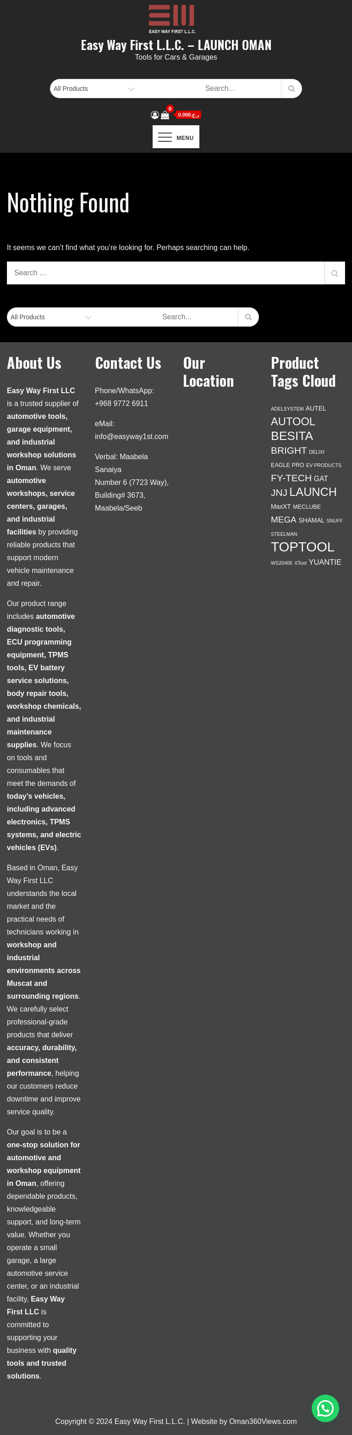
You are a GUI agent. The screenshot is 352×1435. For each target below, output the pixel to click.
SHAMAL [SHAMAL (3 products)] (311, 520)
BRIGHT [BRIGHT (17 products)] (289, 450)
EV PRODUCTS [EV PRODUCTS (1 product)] (323, 465)
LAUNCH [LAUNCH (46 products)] (313, 491)
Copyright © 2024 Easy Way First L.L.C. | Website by (142, 1421)
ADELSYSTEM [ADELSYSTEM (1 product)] (287, 409)
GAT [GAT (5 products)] (321, 479)
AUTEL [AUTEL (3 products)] (316, 408)
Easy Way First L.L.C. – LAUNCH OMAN (176, 44)
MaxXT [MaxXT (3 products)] (281, 506)
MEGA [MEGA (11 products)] (284, 519)
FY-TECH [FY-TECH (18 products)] (291, 478)
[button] (325, 1408)
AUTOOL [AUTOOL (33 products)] (293, 422)
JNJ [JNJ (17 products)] (279, 492)
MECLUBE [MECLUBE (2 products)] (307, 507)
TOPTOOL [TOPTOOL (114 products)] (303, 546)
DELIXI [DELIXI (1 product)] (316, 452)
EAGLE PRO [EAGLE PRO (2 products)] (287, 465)
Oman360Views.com (263, 1421)
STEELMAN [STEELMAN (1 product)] (284, 534)
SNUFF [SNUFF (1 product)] (335, 520)
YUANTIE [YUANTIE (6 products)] (324, 562)
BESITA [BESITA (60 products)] (292, 436)
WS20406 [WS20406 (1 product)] (281, 563)
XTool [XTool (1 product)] (300, 563)
